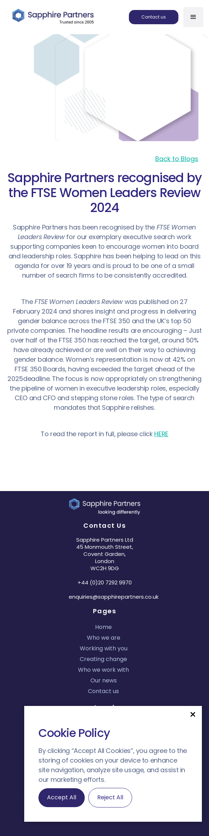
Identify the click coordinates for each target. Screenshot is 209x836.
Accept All (61, 797)
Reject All (110, 797)
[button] (193, 714)
